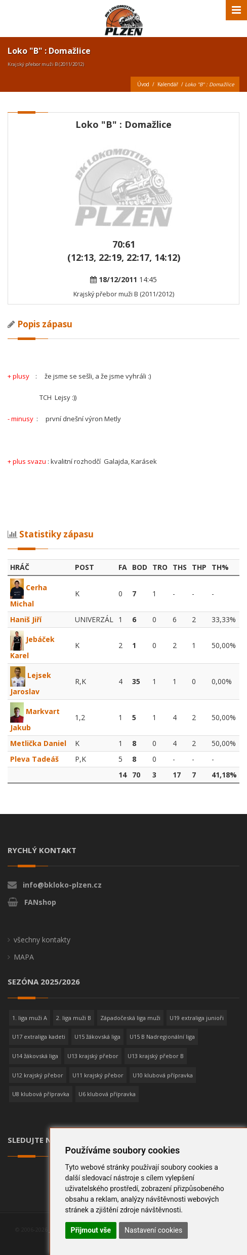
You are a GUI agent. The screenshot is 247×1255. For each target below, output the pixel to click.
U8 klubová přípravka (40, 1094)
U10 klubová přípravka (163, 1075)
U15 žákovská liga (97, 1036)
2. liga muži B (73, 1018)
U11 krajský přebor (98, 1075)
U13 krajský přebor (92, 1056)
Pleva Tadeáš (34, 759)
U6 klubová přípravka (107, 1094)
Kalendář (167, 84)
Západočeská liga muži (130, 1018)
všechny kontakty (42, 939)
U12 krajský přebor (37, 1075)
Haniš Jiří (26, 619)
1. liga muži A (29, 1018)
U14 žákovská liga (35, 1056)
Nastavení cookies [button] (153, 1230)
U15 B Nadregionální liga (162, 1036)
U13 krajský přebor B (156, 1056)
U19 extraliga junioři (197, 1018)
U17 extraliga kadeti (38, 1036)
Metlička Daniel (38, 743)
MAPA (24, 957)
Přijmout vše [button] (91, 1230)
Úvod (143, 84)
